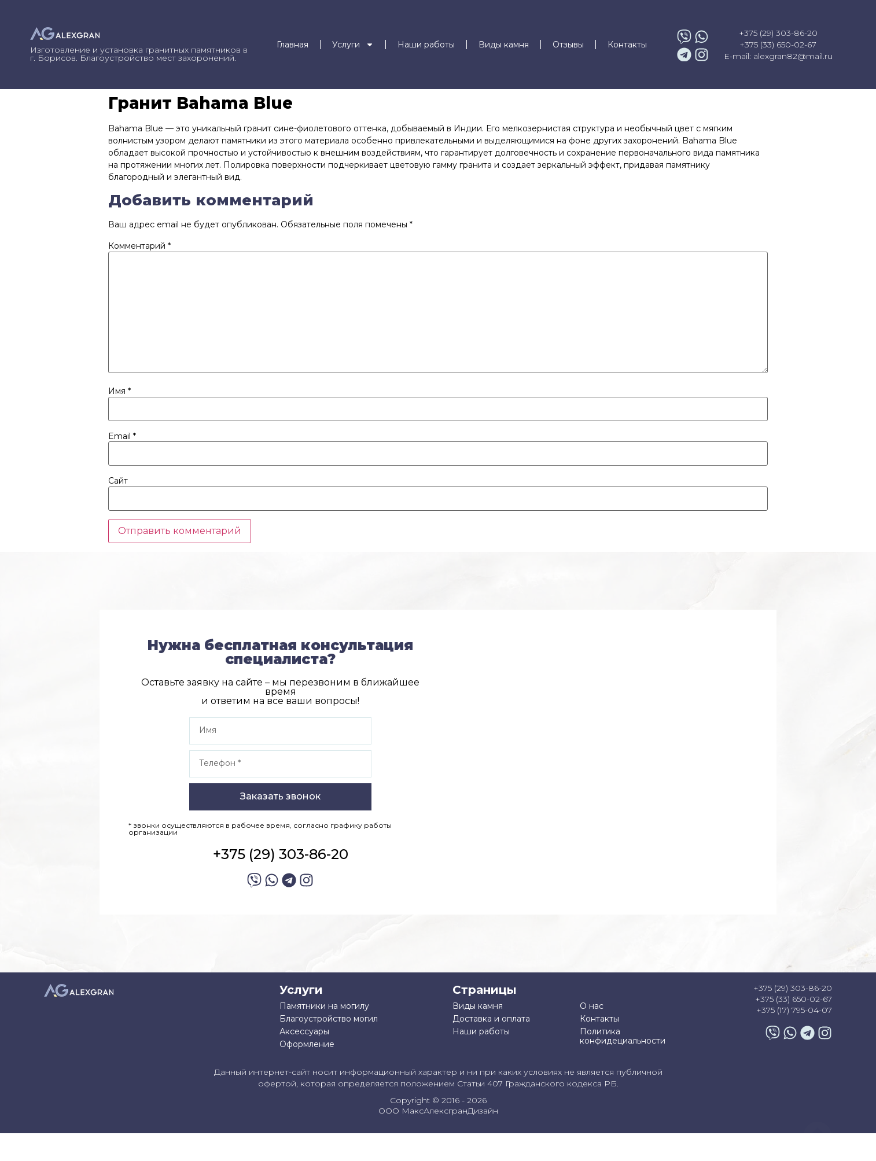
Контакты (627, 44)
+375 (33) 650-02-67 (777, 44)
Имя (119, 391)
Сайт (118, 481)
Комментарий (139, 246)
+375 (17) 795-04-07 (794, 1010)
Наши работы (426, 44)
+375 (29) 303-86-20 (778, 33)
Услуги (353, 44)
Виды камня (504, 44)
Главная (292, 44)
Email (122, 436)
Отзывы (568, 44)
